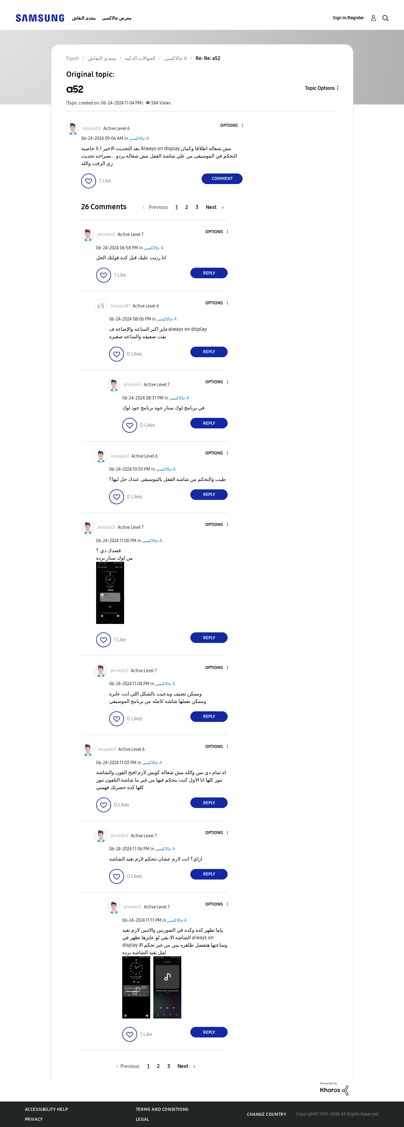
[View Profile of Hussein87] (120, 306)
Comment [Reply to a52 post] (222, 178)
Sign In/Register (348, 18)
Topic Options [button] (320, 88)
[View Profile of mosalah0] (91, 128)
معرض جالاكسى (117, 18)
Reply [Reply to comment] (209, 273)
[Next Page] (215, 207)
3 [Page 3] (197, 207)
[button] (232, 126)
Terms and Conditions (162, 1109)
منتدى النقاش (84, 18)
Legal (142, 1119)
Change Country (266, 1114)
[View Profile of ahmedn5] (106, 234)
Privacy (34, 1119)
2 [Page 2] (186, 207)
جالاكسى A (139, 138)
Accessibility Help (46, 1109)
